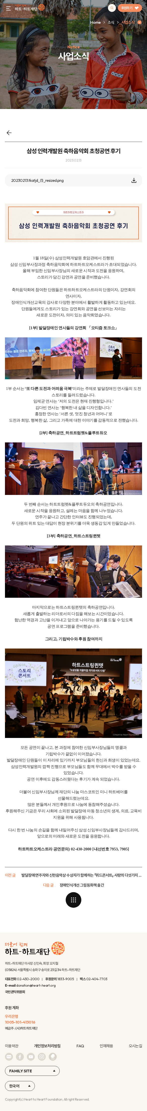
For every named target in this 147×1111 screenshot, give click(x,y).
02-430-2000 (28, 979)
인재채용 (106, 1045)
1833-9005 (65, 979)
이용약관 (11, 1045)
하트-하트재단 (30, 8)
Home (95, 22)
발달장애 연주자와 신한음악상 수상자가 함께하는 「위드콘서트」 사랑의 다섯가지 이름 (81, 875)
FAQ (80, 1045)
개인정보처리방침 (47, 1045)
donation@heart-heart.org (36, 985)
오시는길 (135, 1045)
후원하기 (130, 8)
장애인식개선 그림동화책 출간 (82, 885)
